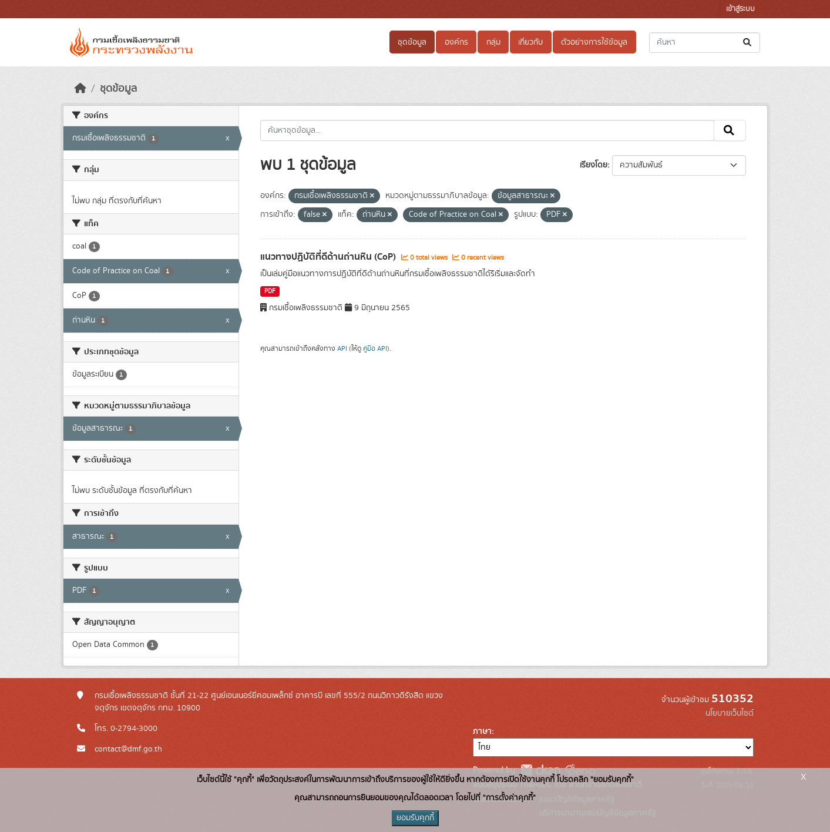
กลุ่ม (493, 42)
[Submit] (748, 42)
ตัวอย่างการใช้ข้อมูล (594, 42)
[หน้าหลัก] (80, 88)
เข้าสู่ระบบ (740, 9)
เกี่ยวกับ (530, 42)
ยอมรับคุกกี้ (415, 818)
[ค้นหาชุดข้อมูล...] (704, 42)
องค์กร (456, 42)
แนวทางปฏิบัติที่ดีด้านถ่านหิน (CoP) (329, 256)
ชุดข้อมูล (412, 42)
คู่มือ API (375, 348)
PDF (269, 291)
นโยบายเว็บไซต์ (729, 713)
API (342, 348)
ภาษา (482, 731)
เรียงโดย (593, 165)
